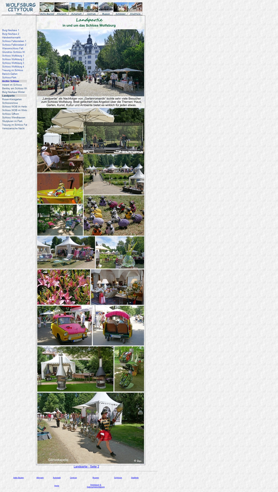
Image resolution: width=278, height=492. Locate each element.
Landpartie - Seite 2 (86, 466)
